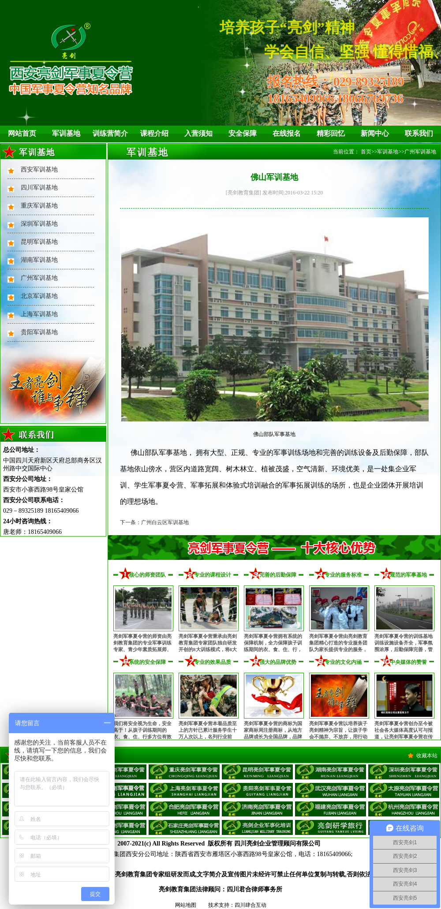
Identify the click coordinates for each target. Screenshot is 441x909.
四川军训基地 (39, 187)
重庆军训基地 (39, 205)
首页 (366, 152)
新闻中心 (375, 133)
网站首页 (22, 133)
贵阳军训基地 (39, 332)
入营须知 (198, 133)
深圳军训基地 (39, 223)
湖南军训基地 (39, 260)
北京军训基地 (39, 296)
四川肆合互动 (250, 905)
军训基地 (66, 133)
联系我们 (419, 133)
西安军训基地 (39, 169)
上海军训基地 (39, 314)
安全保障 (242, 133)
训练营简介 (110, 133)
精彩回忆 (331, 133)
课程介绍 (154, 133)
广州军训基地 (39, 278)
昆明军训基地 (39, 241)
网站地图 (185, 905)
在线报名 (287, 133)
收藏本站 (426, 756)
